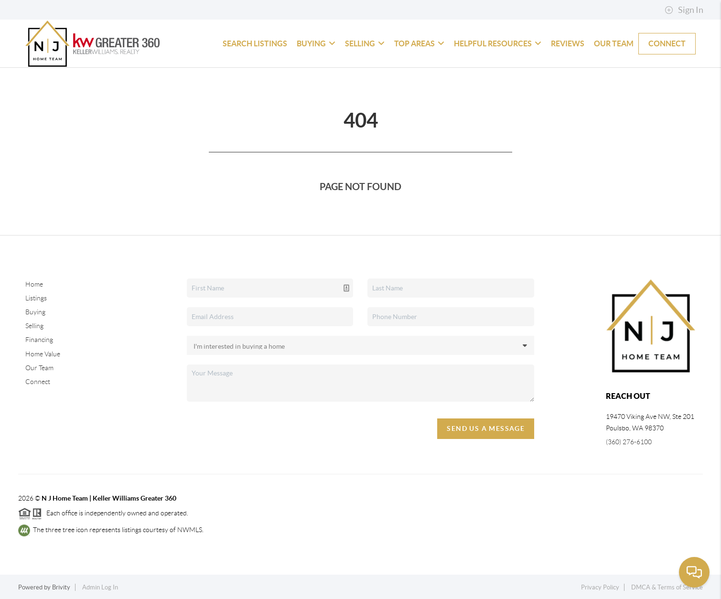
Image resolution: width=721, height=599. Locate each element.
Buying (316, 43)
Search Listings (255, 43)
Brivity (61, 587)
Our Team (614, 43)
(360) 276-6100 (629, 442)
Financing (39, 339)
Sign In (684, 10)
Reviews (567, 43)
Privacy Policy (600, 587)
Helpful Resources (497, 43)
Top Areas (419, 43)
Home (34, 284)
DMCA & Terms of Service (667, 587)
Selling (365, 43)
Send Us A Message (486, 428)
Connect (667, 43)
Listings (36, 298)
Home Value (42, 354)
